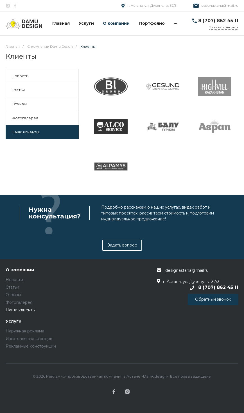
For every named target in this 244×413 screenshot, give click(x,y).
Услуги (14, 321)
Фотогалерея (25, 118)
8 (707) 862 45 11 (218, 20)
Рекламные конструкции (31, 346)
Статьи (18, 90)
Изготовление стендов (29, 338)
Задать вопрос (122, 245)
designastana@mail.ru (220, 5)
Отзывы (19, 104)
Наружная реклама (25, 331)
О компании (20, 270)
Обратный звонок (213, 299)
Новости (20, 76)
